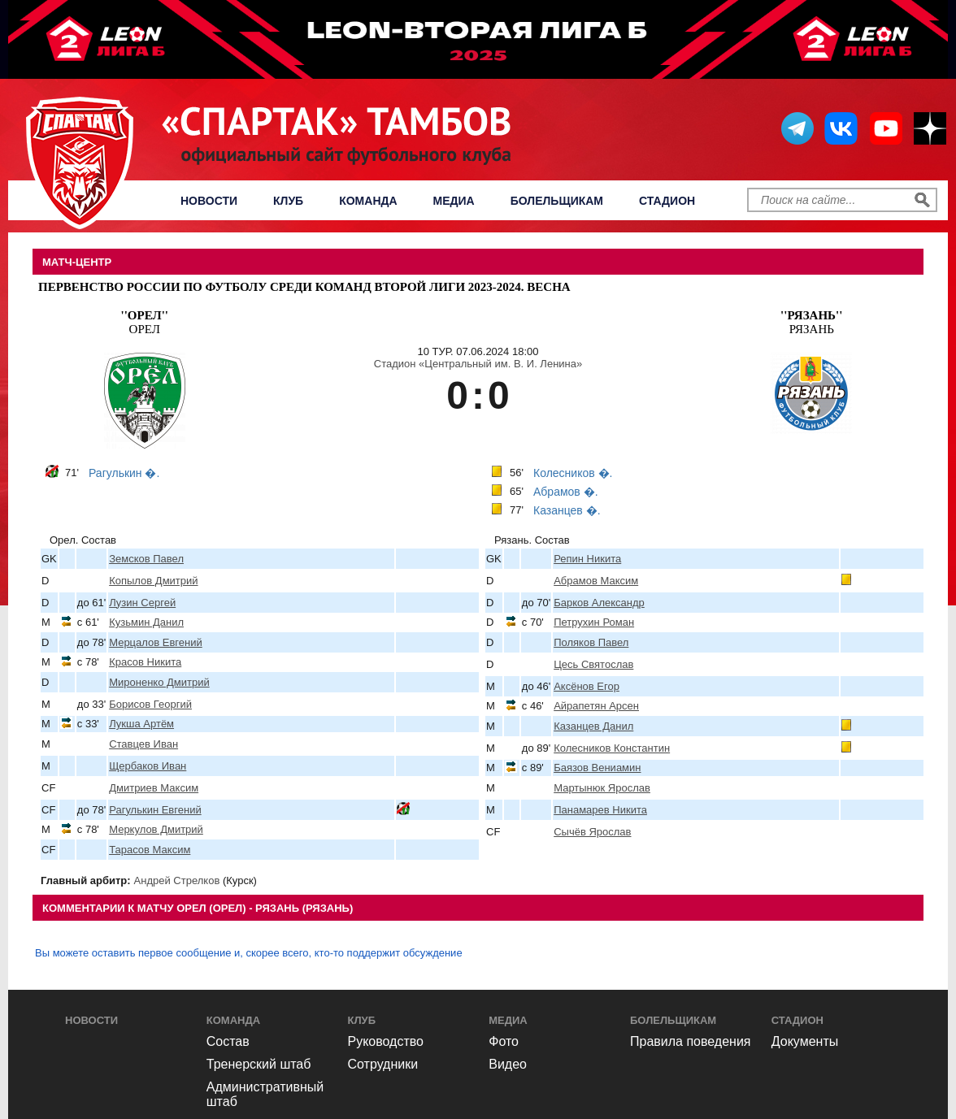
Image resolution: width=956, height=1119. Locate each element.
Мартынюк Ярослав (602, 788)
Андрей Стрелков (177, 880)
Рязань (811, 322)
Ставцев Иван (143, 744)
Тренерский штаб (258, 1064)
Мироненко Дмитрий (159, 682)
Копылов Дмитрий (153, 581)
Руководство (386, 1041)
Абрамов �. (565, 491)
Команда (368, 200)
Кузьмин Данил (146, 622)
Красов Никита (145, 662)
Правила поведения (690, 1041)
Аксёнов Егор (586, 686)
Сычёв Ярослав (592, 832)
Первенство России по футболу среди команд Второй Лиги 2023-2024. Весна (304, 286)
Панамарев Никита (600, 810)
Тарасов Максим (149, 850)
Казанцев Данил (593, 726)
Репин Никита (587, 559)
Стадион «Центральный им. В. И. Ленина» (478, 364)
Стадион (667, 200)
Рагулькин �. (124, 472)
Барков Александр (599, 602)
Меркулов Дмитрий (156, 829)
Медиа (454, 200)
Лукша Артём (141, 724)
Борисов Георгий (150, 704)
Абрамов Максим (596, 581)
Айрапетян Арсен (596, 706)
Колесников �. (572, 472)
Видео (508, 1064)
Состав (228, 1041)
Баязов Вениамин (597, 767)
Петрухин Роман (594, 622)
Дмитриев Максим (153, 788)
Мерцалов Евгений (155, 642)
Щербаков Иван (147, 766)
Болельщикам (557, 200)
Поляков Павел (591, 642)
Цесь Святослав (593, 664)
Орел (144, 322)
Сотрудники (383, 1064)
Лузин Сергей (142, 602)
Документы (804, 1041)
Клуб (288, 200)
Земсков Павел (146, 559)
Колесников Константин (612, 748)
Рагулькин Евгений (155, 810)
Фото (504, 1041)
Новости (208, 200)
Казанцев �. (567, 510)
